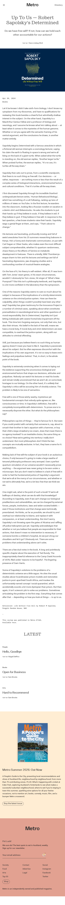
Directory (58, 5)
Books (5, 102)
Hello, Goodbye (12, 652)
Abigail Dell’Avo (10, 656)
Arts (4, 688)
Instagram (46, 869)
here (14, 623)
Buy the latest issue (13, 803)
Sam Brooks (9, 677)
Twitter (45, 876)
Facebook (46, 872)
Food (4, 869)
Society (5, 865)
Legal (25, 872)
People (5, 647)
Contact (26, 865)
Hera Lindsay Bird (36, 43)
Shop (6, 881)
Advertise (27, 869)
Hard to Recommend (15, 693)
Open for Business (14, 672)
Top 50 (5, 876)
